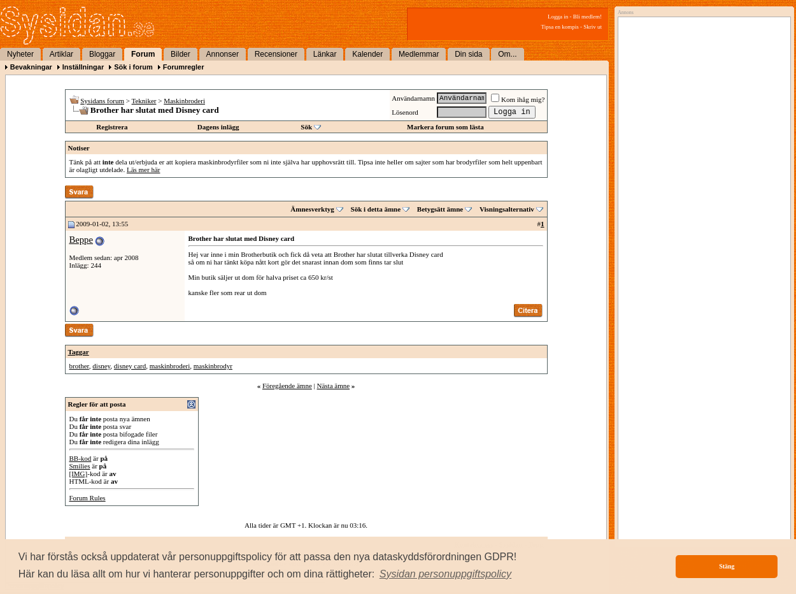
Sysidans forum (102, 101)
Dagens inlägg (218, 127)
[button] (446, 574)
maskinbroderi (170, 366)
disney (101, 366)
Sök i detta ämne (376, 209)
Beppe (81, 240)
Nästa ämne (333, 385)
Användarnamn (413, 98)
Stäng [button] (726, 566)
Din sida (468, 54)
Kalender (367, 54)
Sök (306, 127)
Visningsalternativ (507, 209)
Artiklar (61, 54)
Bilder (180, 54)
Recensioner (276, 54)
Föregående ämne (287, 385)
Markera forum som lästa (445, 127)
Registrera (111, 127)
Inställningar (83, 67)
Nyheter (20, 54)
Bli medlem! (587, 16)
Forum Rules (87, 498)
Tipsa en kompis (560, 27)
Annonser (222, 54)
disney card (130, 366)
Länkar (325, 54)
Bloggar (102, 54)
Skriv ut (592, 27)
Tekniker (144, 101)
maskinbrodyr (213, 366)
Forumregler (183, 67)
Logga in (558, 16)
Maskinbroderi (184, 101)
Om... (507, 54)
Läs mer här (143, 169)
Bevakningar (31, 67)
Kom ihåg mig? (517, 99)
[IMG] (78, 473)
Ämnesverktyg (312, 209)
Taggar (78, 352)
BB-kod (80, 458)
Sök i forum (133, 67)
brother (79, 366)
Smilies (79, 466)
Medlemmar (419, 54)
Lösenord (405, 112)
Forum (143, 54)
